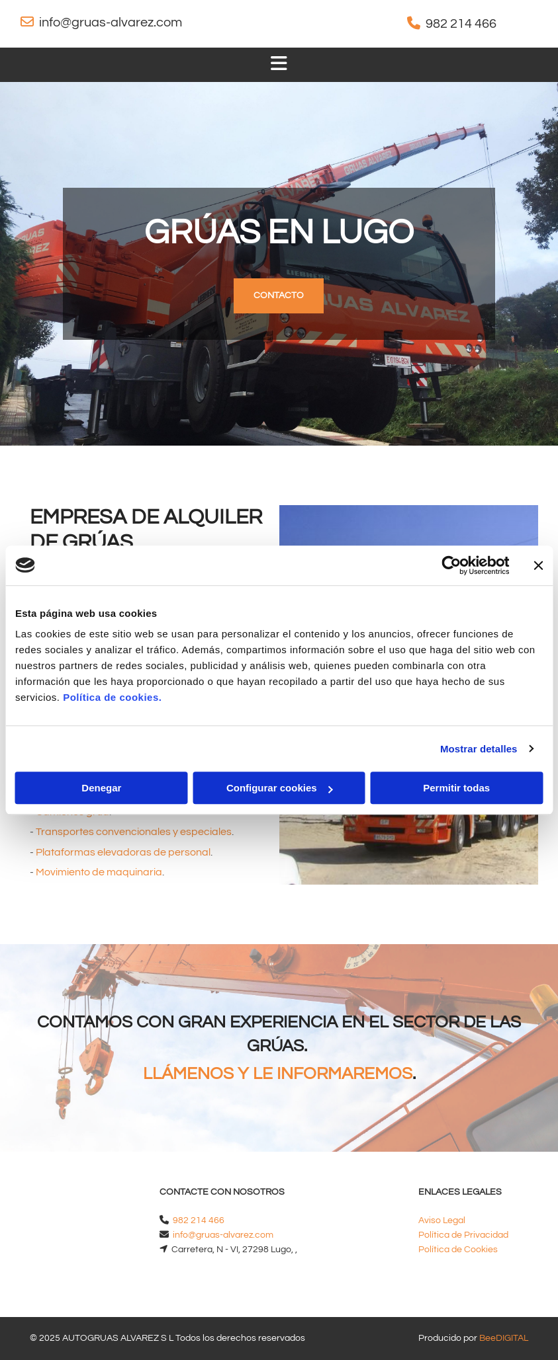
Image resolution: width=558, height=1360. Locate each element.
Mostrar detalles (479, 748)
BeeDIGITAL (503, 1338)
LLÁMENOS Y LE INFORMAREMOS (277, 1073)
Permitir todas (456, 787)
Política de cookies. (112, 697)
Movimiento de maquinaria (99, 872)
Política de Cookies (458, 1249)
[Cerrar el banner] (538, 565)
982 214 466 (461, 23)
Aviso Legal (441, 1220)
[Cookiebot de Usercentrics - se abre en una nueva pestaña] (451, 565)
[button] (279, 295)
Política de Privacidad (463, 1235)
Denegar (101, 787)
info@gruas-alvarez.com (110, 22)
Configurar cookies (279, 787)
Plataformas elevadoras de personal (123, 852)
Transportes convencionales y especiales (134, 831)
